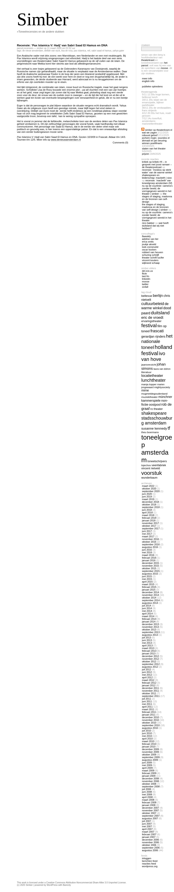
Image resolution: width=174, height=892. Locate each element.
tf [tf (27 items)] (169, 428)
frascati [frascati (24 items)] (157, 331)
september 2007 (151, 815)
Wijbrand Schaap (151, 263)
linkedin (146, 279)
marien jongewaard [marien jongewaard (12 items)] (152, 386)
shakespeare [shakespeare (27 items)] (154, 413)
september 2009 (151, 757)
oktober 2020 (149, 488)
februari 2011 (149, 712)
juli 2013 (146, 637)
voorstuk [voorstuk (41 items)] (151, 473)
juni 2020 (147, 494)
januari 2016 (149, 560)
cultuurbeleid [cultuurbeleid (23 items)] (152, 303)
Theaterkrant (147, 60)
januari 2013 (149, 653)
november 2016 (150, 539)
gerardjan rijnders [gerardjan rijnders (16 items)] (153, 336)
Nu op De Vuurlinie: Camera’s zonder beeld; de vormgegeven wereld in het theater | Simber (157, 189)
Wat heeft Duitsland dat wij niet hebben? (155, 226)
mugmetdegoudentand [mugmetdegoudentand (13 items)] (154, 393)
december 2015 (150, 563)
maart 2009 (148, 770)
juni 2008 (147, 791)
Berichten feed (150, 861)
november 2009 (150, 752)
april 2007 (147, 829)
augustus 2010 (150, 728)
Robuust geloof (150, 135)
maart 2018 (148, 515)
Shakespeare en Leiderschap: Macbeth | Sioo (157, 176)
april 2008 (147, 797)
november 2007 (150, 810)
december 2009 (150, 749)
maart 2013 (148, 648)
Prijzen (145, 154)
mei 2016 (147, 552)
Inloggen (146, 858)
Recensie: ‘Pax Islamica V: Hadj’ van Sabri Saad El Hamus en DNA (62, 45)
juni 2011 (147, 701)
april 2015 (147, 581)
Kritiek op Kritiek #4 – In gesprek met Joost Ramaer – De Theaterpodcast (157, 164)
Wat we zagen (149, 132)
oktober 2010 (149, 722)
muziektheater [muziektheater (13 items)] (149, 396)
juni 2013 (147, 640)
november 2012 (150, 658)
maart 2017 (148, 536)
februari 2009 (149, 773)
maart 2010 (148, 741)
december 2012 (150, 656)
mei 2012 (147, 674)
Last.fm (145, 276)
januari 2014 (149, 621)
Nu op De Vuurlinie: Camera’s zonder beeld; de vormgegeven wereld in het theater (157, 216)
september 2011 (151, 696)
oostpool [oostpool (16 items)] (155, 404)
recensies (28, 48)
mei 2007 (147, 826)
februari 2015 (149, 587)
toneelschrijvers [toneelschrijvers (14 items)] (157, 461)
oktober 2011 (149, 693)
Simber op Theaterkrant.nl (158, 130)
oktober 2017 (149, 525)
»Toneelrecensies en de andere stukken (40, 31)
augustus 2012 (150, 666)
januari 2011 (149, 714)
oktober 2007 (149, 813)
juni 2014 (147, 608)
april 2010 (147, 738)
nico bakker (148, 223)
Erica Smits (148, 241)
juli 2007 (146, 821)
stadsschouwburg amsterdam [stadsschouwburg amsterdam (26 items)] (156, 420)
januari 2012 (149, 685)
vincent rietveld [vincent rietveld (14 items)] (150, 468)
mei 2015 (147, 579)
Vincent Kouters (150, 260)
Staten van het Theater (154, 148)
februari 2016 (149, 557)
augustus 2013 (150, 635)
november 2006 (150, 842)
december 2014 (150, 592)
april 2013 (147, 645)
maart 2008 (148, 799)
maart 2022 (148, 486)
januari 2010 (149, 746)
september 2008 (151, 786)
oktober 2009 (149, 754)
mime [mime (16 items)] (145, 390)
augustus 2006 (150, 850)
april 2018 (147, 512)
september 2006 (151, 847)
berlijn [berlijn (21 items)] (158, 295)
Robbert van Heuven (152, 252)
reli (88, 50)
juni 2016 (147, 549)
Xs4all (145, 287)
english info (148, 81)
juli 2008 (146, 789)
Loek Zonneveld (150, 247)
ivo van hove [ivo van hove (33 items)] (153, 356)
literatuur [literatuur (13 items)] (146, 372)
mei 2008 (147, 794)
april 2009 (147, 768)
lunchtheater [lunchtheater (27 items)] (153, 380)
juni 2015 (147, 576)
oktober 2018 (149, 504)
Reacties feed (149, 863)
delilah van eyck (52, 50)
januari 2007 (149, 837)
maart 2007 (148, 831)
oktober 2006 (149, 845)
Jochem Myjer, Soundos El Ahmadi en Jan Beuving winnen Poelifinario (156, 141)
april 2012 (147, 677)
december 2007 (150, 807)
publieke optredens (152, 86)
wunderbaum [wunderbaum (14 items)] (149, 477)
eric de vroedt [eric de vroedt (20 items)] (152, 317)
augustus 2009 (150, 760)
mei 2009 (147, 765)
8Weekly (146, 236)
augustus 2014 (150, 603)
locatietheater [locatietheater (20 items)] (152, 376)
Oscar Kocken (149, 249)
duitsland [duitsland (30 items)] (160, 312)
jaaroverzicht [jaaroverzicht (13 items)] (148, 364)
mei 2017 (147, 533)
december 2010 (150, 717)
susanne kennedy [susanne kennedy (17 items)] (154, 428)
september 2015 (151, 571)
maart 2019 (148, 499)
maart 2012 (148, 680)
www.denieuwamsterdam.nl (66, 139)
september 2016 (151, 544)
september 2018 (151, 507)
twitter (145, 284)
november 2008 (150, 781)
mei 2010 (147, 736)
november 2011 (150, 690)
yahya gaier (118, 50)
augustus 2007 (150, 818)
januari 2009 (149, 776)
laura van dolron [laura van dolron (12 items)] (162, 369)
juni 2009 (147, 762)
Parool (20, 48)
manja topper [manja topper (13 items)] (149, 384)
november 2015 (150, 565)
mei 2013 (147, 643)
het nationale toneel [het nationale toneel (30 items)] (156, 341)
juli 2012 (146, 669)
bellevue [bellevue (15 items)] (146, 295)
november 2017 (150, 523)
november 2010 (150, 720)
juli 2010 (146, 730)
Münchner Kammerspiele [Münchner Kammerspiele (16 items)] (156, 398)
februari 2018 (149, 517)
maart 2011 (148, 709)
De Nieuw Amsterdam (32, 50)
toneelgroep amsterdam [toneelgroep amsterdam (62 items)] (156, 449)
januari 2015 (149, 589)
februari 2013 (149, 650)
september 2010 (151, 725)
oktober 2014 (149, 597)
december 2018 (150, 502)
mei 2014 (147, 611)
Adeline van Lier (150, 239)
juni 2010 (147, 733)
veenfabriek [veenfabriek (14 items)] (159, 465)
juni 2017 (147, 531)
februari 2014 (149, 619)
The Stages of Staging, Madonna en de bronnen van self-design (157, 197)
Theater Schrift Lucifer (153, 257)
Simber (42, 19)
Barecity (67, 885)
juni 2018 (147, 510)
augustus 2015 (150, 573)
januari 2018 (149, 520)
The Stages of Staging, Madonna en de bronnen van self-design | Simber (155, 207)
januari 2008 (149, 805)
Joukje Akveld (149, 244)
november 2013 (150, 627)
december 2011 (150, 688)
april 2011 (147, 706)
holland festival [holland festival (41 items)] (156, 350)
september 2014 (151, 600)
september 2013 (151, 632)
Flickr (144, 273)
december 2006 (150, 839)
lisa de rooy (67, 50)
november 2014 (150, 595)
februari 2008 (149, 802)
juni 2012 (147, 672)
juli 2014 (146, 605)
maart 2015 (148, 584)
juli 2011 (146, 698)
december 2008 (150, 778)
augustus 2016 (150, 547)
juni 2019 (147, 496)
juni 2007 (147, 823)
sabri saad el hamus (101, 50)
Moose (164, 68)
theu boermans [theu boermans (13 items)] (150, 432)
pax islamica (80, 50)
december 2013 (150, 624)
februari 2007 (149, 834)
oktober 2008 (149, 783)
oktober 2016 (149, 541)
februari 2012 (149, 682)
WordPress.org (150, 866)
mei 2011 (147, 704)
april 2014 (147, 613)
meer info (147, 78)
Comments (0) (120, 142)
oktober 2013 (149, 629)
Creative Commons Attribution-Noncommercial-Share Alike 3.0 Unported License (86, 882)
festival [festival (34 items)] (149, 325)
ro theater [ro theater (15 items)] (156, 409)
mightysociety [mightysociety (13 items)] (162, 387)
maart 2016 (148, 555)
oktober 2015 (149, 568)
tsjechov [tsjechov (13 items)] (146, 465)
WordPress (52, 885)
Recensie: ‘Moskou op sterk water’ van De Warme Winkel (157, 171)
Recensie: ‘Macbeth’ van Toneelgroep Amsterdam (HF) (157, 181)
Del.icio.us (147, 271)
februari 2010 (149, 744)
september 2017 (151, 528)
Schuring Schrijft (150, 255)
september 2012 (151, 664)
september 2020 (151, 491)
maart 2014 (148, 616)
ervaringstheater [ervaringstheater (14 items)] (151, 321)
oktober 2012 (149, 661)
